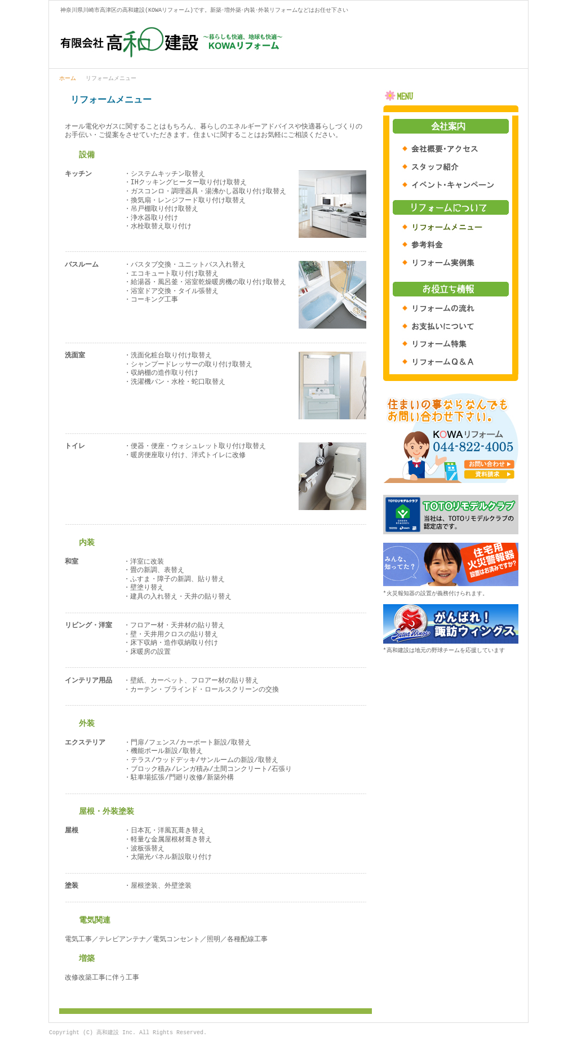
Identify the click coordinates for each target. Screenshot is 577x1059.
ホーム (67, 79)
